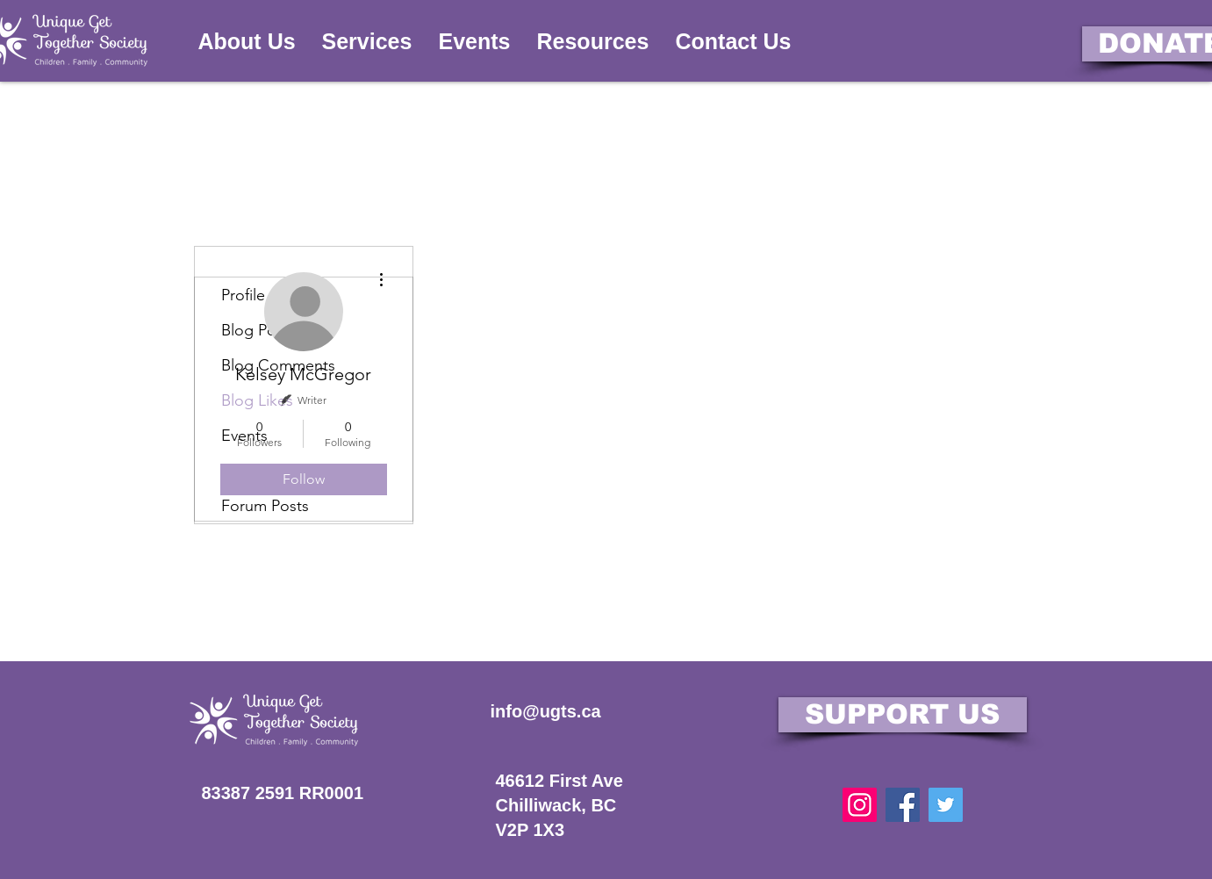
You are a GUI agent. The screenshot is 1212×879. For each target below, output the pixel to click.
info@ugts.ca (546, 711)
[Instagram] (860, 805)
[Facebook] (903, 805)
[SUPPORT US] (902, 714)
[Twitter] (946, 805)
